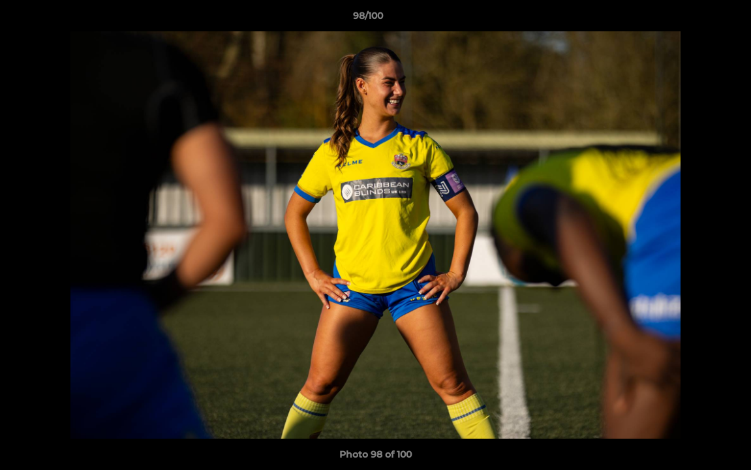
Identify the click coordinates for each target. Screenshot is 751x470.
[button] (696, 19)
